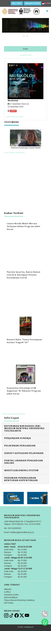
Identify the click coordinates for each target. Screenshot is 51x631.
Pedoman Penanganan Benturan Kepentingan (21, 479)
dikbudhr (8, 589)
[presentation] (24, 36)
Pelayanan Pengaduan (20, 445)
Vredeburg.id (28, 627)
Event (25, 49)
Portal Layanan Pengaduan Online (23, 462)
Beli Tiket (16, 3)
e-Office (7, 592)
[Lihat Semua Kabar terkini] (13, 414)
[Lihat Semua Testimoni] (14, 152)
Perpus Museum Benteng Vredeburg (19, 600)
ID (44, 3)
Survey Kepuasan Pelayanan (24, 453)
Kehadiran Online (11, 595)
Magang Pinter (32, 3)
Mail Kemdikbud (11, 597)
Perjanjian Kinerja (17, 438)
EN (48, 3)
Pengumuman (26, 55)
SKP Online (8, 603)
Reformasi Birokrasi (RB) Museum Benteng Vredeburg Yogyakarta (24, 428)
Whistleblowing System (21, 470)
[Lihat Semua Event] (14, 117)
